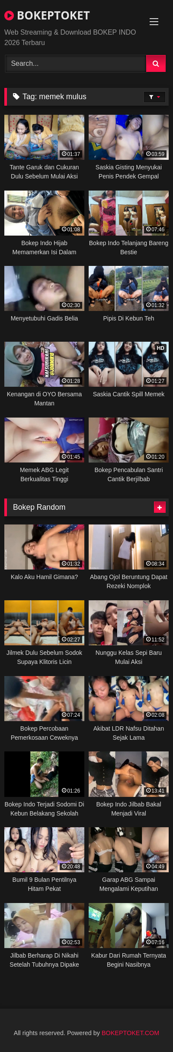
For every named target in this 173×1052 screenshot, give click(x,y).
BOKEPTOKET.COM (130, 1032)
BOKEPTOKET (47, 15)
